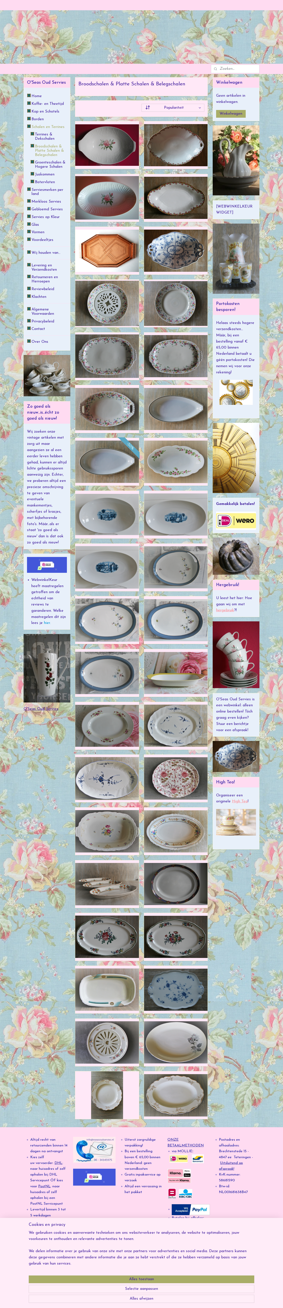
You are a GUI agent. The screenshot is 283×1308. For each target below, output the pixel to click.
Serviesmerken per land (47, 192)
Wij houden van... (46, 253)
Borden (38, 119)
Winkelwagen (231, 114)
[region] (113, 1287)
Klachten (39, 297)
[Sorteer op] (173, 107)
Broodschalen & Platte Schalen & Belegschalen (49, 150)
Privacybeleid (43, 321)
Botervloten (45, 182)
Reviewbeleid (43, 289)
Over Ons (40, 342)
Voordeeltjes (42, 240)
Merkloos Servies (46, 202)
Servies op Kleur (46, 217)
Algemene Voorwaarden (43, 311)
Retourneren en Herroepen (45, 279)
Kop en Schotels (45, 112)
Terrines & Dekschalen (44, 136)
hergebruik (225, 610)
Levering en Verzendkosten (44, 267)
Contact (38, 329)
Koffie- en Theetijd (48, 104)
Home (37, 96)
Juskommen (44, 174)
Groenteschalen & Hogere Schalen (50, 164)
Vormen (38, 232)
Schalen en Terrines (48, 127)
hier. (47, 623)
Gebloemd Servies (47, 209)
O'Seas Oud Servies (41, 709)
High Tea (240, 801)
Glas (35, 225)
